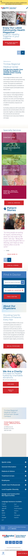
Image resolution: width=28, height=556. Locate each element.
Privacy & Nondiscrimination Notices (13, 547)
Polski (3, 515)
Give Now (11, 384)
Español (16, 517)
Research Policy (19, 550)
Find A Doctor (12, 296)
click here (13, 528)
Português (17, 515)
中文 (15, 513)
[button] (22, 553)
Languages (7, 550)
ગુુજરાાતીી (4, 508)
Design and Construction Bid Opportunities (11, 494)
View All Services (14, 202)
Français (16, 506)
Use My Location (15, 290)
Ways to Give (11, 390)
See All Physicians (13, 346)
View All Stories (12, 265)
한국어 (3, 513)
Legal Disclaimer (13, 550)
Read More (11, 254)
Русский (4, 517)
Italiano (16, 510)
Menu (3, 553)
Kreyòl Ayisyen (18, 508)
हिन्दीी (3, 510)
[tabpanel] (14, 221)
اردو (3, 519)
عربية (15, 504)
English (4, 504)
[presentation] (14, 244)
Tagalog (4, 506)
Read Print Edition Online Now (11, 43)
